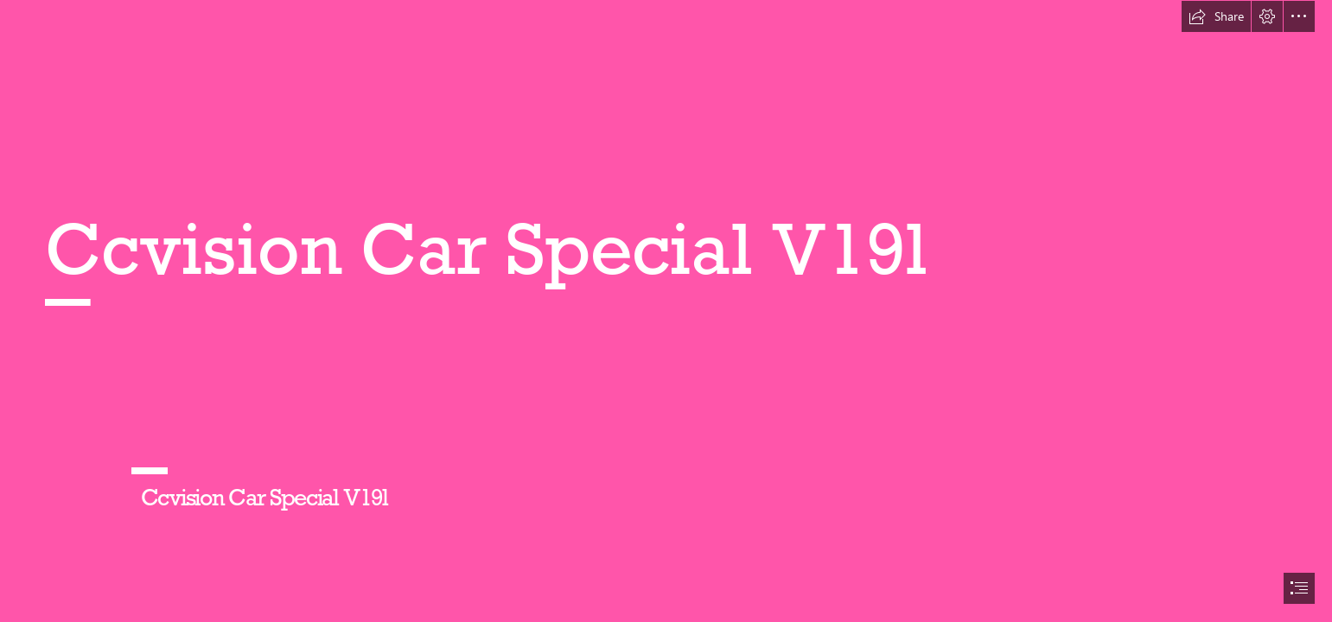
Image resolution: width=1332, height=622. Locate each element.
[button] (1216, 16)
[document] (666, 311)
